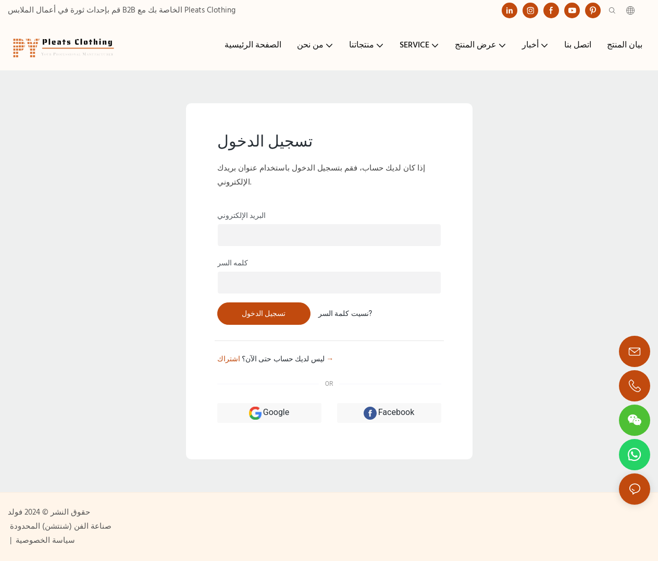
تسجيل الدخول (263, 313)
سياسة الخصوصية (44, 540)
